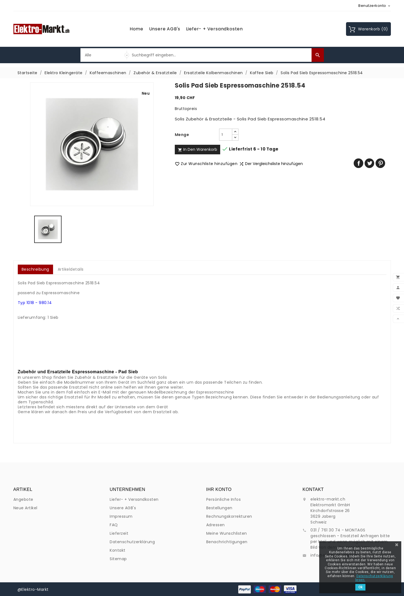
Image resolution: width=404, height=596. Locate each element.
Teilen (358, 163)
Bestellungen (219, 558)
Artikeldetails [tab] (71, 269)
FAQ (114, 589)
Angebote (23, 520)
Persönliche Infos (223, 549)
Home (136, 29)
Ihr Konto (219, 539)
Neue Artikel (25, 529)
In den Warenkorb (197, 149)
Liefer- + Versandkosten (214, 29)
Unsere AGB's (165, 29)
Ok (360, 587)
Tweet (369, 163)
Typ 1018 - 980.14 (35, 302)
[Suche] (220, 55)
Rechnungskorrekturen (229, 566)
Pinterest (380, 163)
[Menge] (225, 135)
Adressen (215, 575)
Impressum (121, 581)
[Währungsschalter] (374, 5)
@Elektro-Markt (33, 589)
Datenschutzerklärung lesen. (374, 578)
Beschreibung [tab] (35, 269)
